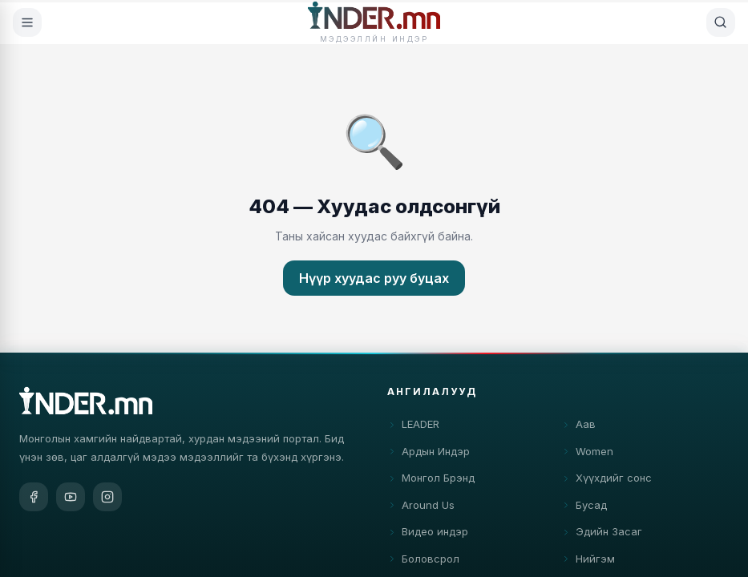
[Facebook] (33, 496)
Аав (578, 426)
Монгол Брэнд (431, 480)
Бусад (584, 506)
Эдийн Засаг (601, 533)
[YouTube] (70, 496)
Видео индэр (427, 533)
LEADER (413, 426)
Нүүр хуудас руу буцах (374, 278)
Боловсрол (423, 560)
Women (587, 452)
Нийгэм (588, 560)
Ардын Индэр (428, 452)
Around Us (421, 506)
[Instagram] (107, 496)
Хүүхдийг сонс (606, 480)
